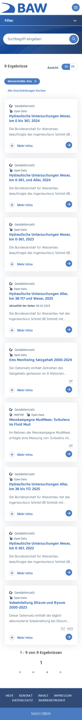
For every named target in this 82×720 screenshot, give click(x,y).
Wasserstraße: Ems (22, 81)
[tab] (41, 20)
